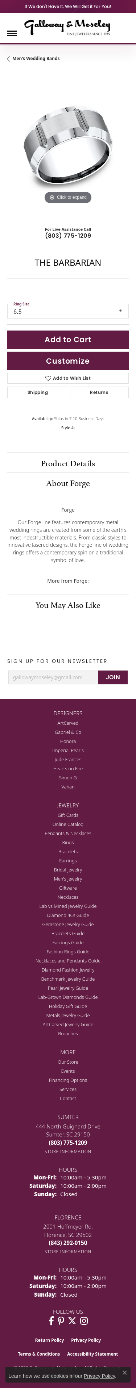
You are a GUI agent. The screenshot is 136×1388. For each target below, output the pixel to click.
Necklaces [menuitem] (68, 897)
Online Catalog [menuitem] (68, 824)
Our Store (68, 1062)
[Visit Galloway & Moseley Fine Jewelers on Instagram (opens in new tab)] (84, 1321)
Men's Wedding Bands (36, 58)
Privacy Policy (86, 1340)
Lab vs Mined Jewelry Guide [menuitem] (68, 906)
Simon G (68, 777)
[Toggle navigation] (12, 33)
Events (68, 1071)
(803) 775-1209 (68, 236)
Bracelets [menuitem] (68, 851)
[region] (68, 145)
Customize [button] (68, 361)
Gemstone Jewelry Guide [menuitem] (68, 924)
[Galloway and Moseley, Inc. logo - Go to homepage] (68, 27)
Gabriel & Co (68, 732)
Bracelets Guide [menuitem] (68, 933)
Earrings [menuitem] (68, 860)
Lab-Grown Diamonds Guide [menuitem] (68, 997)
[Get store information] (68, 1151)
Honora (68, 741)
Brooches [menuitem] (68, 1033)
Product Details (68, 462)
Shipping (38, 392)
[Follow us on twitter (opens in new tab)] (72, 1321)
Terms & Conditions (39, 1354)
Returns (99, 392)
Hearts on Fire (68, 768)
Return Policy (49, 1340)
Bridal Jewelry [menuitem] (68, 869)
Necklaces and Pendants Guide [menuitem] (68, 960)
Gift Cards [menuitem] (68, 815)
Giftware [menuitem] (68, 888)
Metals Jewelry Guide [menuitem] (68, 1015)
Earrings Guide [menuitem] (67, 942)
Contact (68, 1098)
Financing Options (68, 1080)
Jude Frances (68, 759)
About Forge (68, 482)
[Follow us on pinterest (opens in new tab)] (61, 1321)
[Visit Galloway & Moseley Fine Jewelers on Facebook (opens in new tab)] (51, 1321)
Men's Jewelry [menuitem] (68, 878)
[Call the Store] (68, 1142)
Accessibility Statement (92, 1354)
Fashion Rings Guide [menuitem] (67, 951)
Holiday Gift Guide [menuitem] (68, 1006)
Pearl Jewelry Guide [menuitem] (68, 988)
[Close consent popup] (125, 1373)
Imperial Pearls (68, 750)
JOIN (113, 677)
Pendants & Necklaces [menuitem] (68, 833)
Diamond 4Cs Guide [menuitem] (68, 915)
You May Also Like (68, 604)
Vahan (67, 786)
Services (68, 1089)
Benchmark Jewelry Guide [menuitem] (68, 979)
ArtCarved (68, 723)
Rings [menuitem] (68, 842)
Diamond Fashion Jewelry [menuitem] (68, 969)
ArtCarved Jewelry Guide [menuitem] (68, 1024)
